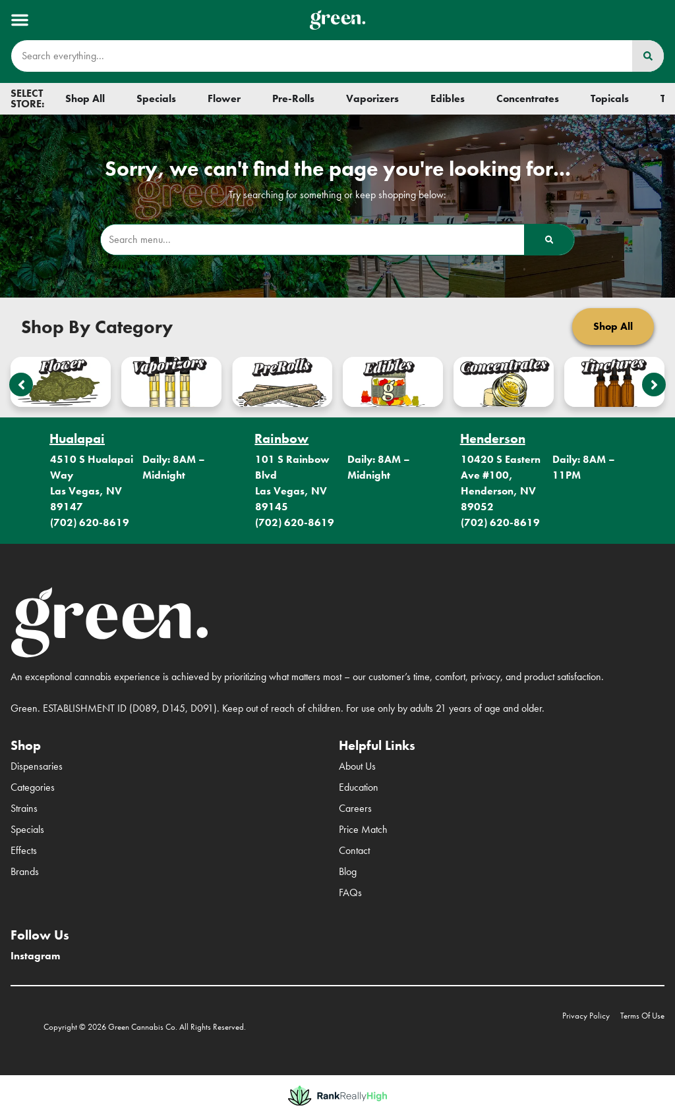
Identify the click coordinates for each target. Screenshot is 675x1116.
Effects (24, 850)
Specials (27, 829)
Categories (33, 787)
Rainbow (281, 438)
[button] (20, 20)
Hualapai (77, 438)
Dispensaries (37, 766)
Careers (355, 808)
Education (358, 787)
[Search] (648, 56)
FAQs (350, 892)
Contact (354, 850)
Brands (25, 871)
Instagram (35, 956)
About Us (357, 766)
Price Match (363, 829)
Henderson (492, 438)
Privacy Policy (586, 1015)
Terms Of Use (642, 1015)
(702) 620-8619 (89, 522)
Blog (348, 871)
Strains (24, 808)
